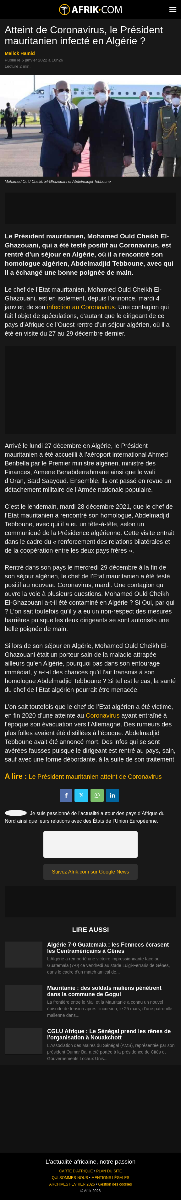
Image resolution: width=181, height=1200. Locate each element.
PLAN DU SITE (109, 1171)
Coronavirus (103, 715)
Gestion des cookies (115, 1184)
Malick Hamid (20, 53)
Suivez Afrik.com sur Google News (90, 871)
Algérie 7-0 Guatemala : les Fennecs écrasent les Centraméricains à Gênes (108, 948)
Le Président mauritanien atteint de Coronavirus (95, 776)
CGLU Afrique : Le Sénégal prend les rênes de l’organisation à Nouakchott (109, 1034)
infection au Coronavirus (81, 307)
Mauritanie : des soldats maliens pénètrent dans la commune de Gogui (104, 991)
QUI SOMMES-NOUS (70, 1178)
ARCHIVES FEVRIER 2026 (72, 1184)
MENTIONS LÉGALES (110, 1178)
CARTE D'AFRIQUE (76, 1171)
